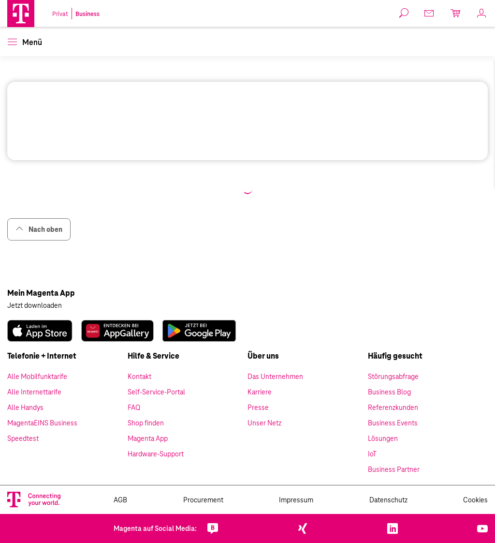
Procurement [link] (203, 500)
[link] (430, 13)
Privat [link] (60, 14)
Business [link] (87, 14)
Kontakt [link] (139, 376)
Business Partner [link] (394, 469)
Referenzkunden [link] (393, 407)
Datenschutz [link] (388, 500)
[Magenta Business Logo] (20, 13)
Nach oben (38, 229)
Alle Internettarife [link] (34, 392)
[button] (20, 13)
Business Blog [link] (389, 392)
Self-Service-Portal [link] (156, 392)
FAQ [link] (134, 407)
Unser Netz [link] (264, 423)
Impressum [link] (296, 500)
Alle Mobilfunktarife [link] (37, 376)
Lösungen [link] (383, 438)
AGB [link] (120, 500)
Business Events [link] (393, 423)
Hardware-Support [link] (156, 454)
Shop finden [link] (146, 423)
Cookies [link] (475, 500)
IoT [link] (372, 454)
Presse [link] (258, 407)
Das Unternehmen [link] (275, 376)
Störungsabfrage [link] (393, 376)
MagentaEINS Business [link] (42, 423)
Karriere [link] (260, 392)
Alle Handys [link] (25, 407)
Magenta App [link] (148, 438)
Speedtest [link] (23, 438)
